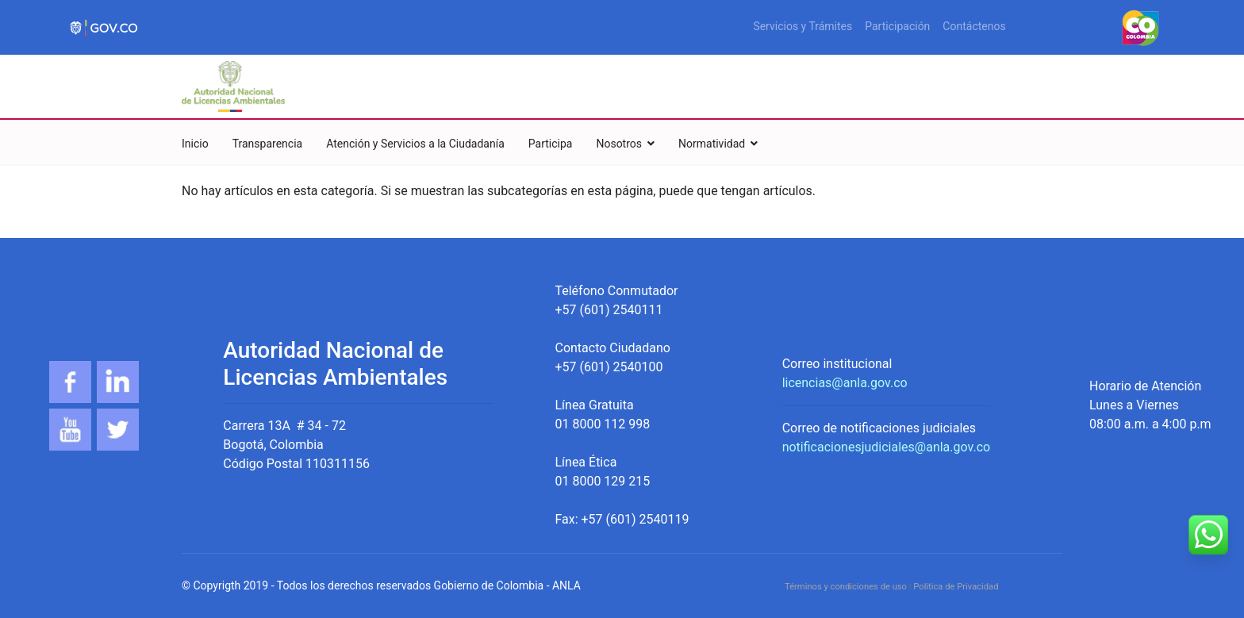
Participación (897, 26)
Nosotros (619, 143)
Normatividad (711, 143)
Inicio (195, 143)
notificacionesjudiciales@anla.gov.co (886, 447)
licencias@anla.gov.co (845, 382)
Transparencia (267, 143)
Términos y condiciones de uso (846, 587)
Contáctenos (974, 26)
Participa (550, 143)
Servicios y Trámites (802, 26)
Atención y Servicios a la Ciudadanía (415, 143)
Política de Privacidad (955, 587)
